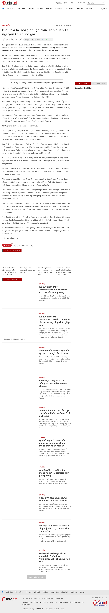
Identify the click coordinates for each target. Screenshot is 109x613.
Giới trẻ (49, 8)
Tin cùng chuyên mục (12, 279)
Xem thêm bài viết (36, 577)
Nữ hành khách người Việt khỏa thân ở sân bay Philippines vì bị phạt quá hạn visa (54, 557)
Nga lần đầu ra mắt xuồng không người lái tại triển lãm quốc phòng (54, 473)
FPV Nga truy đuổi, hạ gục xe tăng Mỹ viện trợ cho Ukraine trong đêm (54, 528)
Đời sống (10, 8)
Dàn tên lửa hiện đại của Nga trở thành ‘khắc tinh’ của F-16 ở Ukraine (54, 413)
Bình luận (7, 245)
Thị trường (21, 8)
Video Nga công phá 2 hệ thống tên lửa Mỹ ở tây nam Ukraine (53, 383)
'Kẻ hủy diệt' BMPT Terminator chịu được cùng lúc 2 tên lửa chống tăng (53, 289)
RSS (104, 8)
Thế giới (31, 8)
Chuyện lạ (69, 8)
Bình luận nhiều (99, 84)
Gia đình (40, 8)
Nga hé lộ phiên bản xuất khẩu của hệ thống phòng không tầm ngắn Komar (52, 443)
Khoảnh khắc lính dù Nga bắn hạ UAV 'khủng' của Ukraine (54, 352)
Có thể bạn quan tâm (12, 251)
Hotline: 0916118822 (77, 3)
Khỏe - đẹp (59, 8)
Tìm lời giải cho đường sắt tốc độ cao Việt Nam (27, 270)
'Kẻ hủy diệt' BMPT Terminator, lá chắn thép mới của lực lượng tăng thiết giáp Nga (54, 320)
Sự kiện (89, 8)
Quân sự (80, 8)
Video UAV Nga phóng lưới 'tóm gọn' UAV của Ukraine (53, 499)
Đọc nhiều (83, 84)
